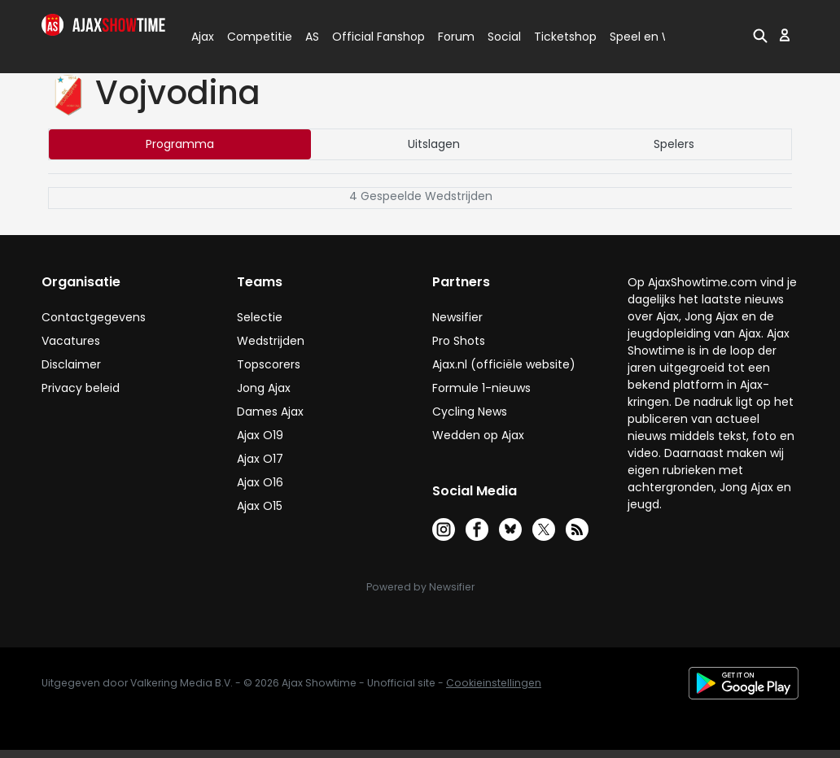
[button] (760, 35)
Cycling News (469, 411)
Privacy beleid (81, 388)
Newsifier (457, 317)
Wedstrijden (270, 341)
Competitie (253, 36)
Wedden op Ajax (478, 435)
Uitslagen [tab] (434, 144)
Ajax (201, 36)
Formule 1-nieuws (481, 388)
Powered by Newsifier (420, 587)
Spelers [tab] (674, 144)
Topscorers (268, 364)
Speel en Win (646, 36)
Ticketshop (565, 36)
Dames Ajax (270, 411)
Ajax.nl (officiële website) (503, 364)
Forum (456, 36)
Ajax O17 (260, 459)
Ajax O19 (260, 435)
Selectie (259, 317)
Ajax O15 (259, 506)
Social (502, 36)
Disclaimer (71, 364)
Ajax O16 (260, 482)
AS (312, 36)
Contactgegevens (94, 317)
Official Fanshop (368, 36)
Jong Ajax (264, 388)
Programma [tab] (180, 144)
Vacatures (71, 341)
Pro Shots (458, 341)
